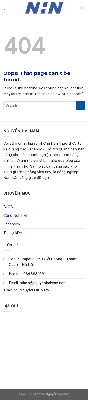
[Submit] (80, 105)
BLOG (8, 207)
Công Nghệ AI (15, 215)
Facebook (11, 224)
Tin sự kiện (12, 232)
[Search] (83, 8)
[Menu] (6, 7)
